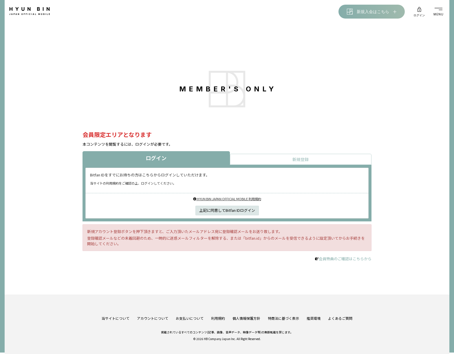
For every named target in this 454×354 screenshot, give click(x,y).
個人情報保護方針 (246, 313)
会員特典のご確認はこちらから (345, 260)
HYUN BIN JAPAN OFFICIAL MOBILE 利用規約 (227, 200)
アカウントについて (152, 313)
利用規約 (218, 313)
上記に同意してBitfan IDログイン (227, 211)
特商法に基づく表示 (283, 313)
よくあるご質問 (340, 313)
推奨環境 (314, 313)
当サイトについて (115, 313)
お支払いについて (190, 313)
